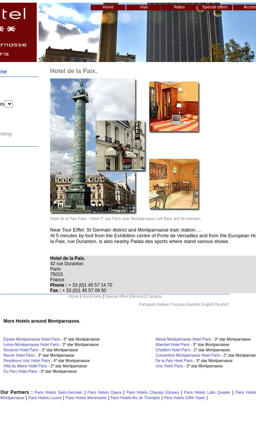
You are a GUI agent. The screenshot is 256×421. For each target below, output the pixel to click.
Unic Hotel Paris (169, 366)
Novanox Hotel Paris (20, 350)
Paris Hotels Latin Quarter (207, 392)
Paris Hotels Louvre (45, 398)
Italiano (163, 304)
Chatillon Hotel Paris (173, 350)
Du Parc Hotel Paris (20, 371)
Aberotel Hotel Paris (173, 345)
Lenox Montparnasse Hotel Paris (31, 345)
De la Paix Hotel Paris (174, 361)
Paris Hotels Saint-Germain (59, 392)
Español (193, 304)
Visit (144, 7)
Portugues (148, 304)
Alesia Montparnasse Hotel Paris (183, 339)
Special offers (214, 7)
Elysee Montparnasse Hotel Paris (31, 339)
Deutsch (222, 304)
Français (178, 304)
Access (137, 296)
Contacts (154, 296)
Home (108, 7)
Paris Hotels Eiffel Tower (184, 398)
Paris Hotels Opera (103, 392)
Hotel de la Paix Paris (68, 219)
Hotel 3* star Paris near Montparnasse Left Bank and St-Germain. (146, 219)
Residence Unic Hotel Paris (26, 361)
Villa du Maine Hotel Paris (25, 366)
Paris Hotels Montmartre (86, 398)
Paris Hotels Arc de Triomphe (135, 398)
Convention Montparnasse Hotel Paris (188, 355)
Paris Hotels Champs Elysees (152, 392)
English (207, 304)
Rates (179, 7)
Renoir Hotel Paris (18, 355)
